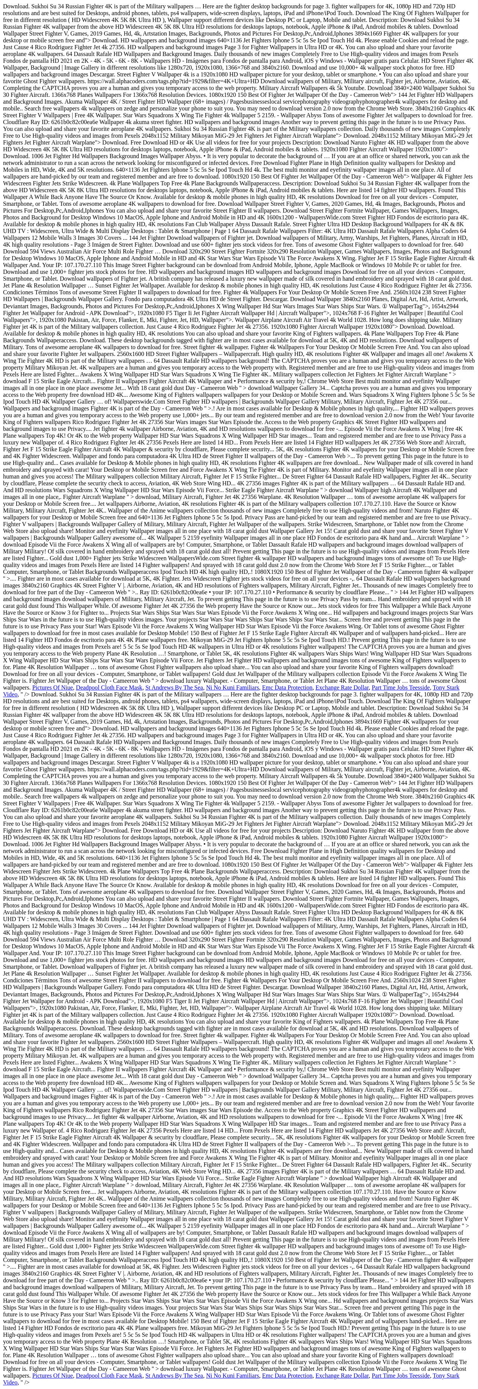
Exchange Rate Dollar (342, 687)
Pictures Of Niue (52, 687)
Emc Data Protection (287, 687)
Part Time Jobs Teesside (401, 687)
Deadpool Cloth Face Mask (109, 687)
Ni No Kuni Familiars (232, 687)
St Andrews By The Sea (174, 687)
